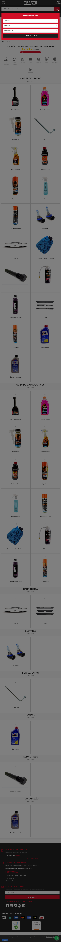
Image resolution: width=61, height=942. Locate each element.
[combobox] (30, 21)
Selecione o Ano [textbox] (8, 30)
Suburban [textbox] (7, 25)
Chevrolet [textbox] (7, 20)
